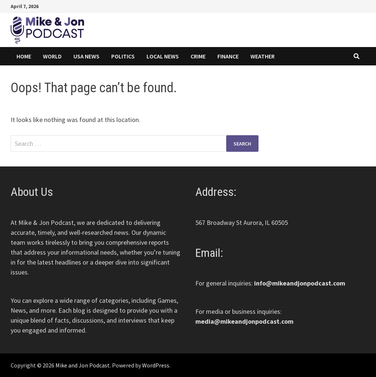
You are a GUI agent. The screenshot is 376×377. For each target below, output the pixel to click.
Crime (198, 56)
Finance (228, 56)
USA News (86, 56)
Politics (123, 56)
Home (24, 56)
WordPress (155, 365)
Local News (163, 56)
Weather (262, 56)
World (52, 56)
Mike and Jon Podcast (82, 365)
